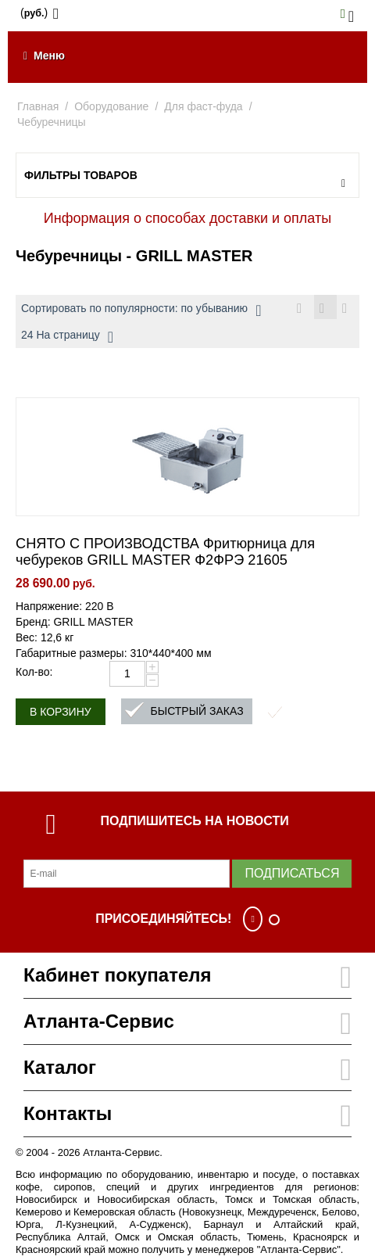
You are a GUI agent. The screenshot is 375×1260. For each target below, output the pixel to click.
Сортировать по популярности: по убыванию (141, 310)
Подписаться (292, 873)
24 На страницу (67, 337)
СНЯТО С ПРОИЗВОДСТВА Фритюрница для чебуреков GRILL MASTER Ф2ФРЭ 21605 (165, 552)
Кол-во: (34, 672)
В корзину (60, 711)
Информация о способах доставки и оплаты (187, 218)
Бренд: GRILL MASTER (75, 622)
